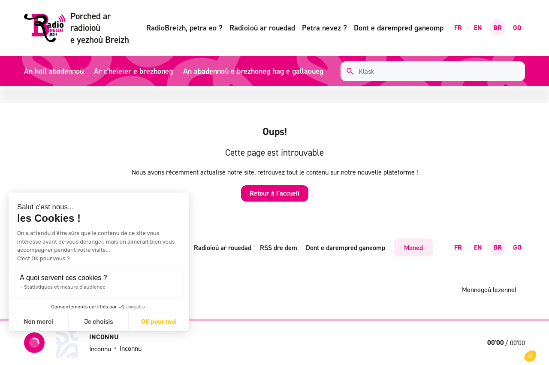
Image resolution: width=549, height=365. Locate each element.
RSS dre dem (278, 247)
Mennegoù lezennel (489, 289)
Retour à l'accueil (275, 193)
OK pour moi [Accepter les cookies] (159, 322)
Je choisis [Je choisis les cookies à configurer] (98, 322)
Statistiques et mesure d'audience (65, 287)
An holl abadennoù (54, 71)
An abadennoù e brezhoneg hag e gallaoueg (253, 71)
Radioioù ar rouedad (262, 28)
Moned (413, 247)
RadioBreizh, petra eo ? (184, 28)
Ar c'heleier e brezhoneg (133, 71)
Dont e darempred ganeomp (398, 28)
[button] (530, 356)
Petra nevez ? (324, 28)
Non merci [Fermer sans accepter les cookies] (38, 322)
